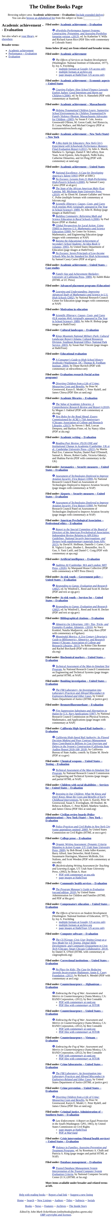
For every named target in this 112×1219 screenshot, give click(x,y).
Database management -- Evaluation (81, 1162)
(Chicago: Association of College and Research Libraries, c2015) (77, 421)
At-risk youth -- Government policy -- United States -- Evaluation (74, 578)
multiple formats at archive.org (75, 71)
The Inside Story (78, 1206)
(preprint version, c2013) (79, 33)
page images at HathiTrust (73, 877)
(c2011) (80, 146)
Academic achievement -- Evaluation (81, 24)
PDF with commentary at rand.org (77, 1002)
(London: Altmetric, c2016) (80, 626)
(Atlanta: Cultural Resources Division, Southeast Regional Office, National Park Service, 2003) (80, 340)
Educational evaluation (73, 353)
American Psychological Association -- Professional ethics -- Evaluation (74, 522)
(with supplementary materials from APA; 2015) (81, 537)
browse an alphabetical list (40, 18)
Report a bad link (57, 1194)
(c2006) (80, 92)
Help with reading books (32, 1194)
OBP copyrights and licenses (55, 1214)
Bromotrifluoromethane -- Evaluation (81, 704)
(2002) (80, 294)
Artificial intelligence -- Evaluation (80, 559)
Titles (69, 1200)
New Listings (44, 1200)
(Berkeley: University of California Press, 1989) (75, 275)
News (38, 1206)
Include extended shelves (89, 14)
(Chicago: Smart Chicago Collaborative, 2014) (80, 944)
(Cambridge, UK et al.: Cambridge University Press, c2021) (80, 446)
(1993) (77, 174)
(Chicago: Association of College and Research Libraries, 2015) (79, 641)
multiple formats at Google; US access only (82, 68)
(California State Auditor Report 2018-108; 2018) (80, 743)
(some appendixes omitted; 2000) (81, 828)
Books (28, 1206)
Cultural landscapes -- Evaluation (79, 330)
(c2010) (80, 406)
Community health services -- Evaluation (83, 883)
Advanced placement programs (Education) (85, 285)
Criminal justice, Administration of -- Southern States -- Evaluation (74, 1113)
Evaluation (14, 56)
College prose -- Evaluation (75, 838)
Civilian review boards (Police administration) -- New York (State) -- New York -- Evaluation (74, 817)
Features (48, 1206)
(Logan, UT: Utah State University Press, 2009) (81, 847)
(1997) (79, 712)
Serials (91, 1200)
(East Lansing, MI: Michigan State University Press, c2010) (78, 191)
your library (27, 36)
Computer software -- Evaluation (79, 933)
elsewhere (7, 39)
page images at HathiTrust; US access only (82, 74)
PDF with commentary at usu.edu (77, 874)
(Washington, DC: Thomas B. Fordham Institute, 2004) (78, 362)
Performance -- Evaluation (23, 53)
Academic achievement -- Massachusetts (83, 104)
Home (20, 1200)
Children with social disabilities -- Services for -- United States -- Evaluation (77, 786)
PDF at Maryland (68, 1132)
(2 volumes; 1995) (76, 243)
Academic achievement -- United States (82, 166)
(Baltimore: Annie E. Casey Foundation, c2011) (79, 972)
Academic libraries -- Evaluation (78, 398)
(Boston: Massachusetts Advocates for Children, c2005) (80, 115)
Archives (61, 1206)
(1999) (78, 228)
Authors (58, 1200)
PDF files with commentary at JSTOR (79, 1005)
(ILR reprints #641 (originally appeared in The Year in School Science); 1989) (79, 206)
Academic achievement (21, 50)
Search (30, 1200)
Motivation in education (74, 309)
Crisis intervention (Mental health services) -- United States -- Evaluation (77, 1140)
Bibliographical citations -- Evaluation (82, 618)
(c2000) (79, 180)
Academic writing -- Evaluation (78, 437)
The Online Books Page (56, 7)
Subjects (79, 1200)
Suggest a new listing (81, 1194)
